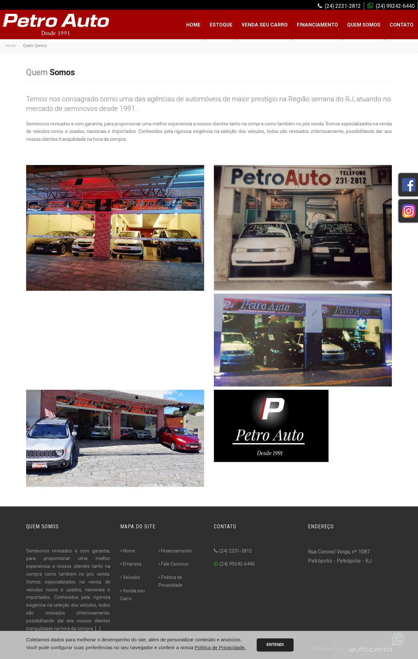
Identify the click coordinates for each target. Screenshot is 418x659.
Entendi (275, 644)
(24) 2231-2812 (233, 551)
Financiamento (317, 25)
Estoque (221, 25)
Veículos (130, 577)
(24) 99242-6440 (234, 564)
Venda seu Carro (265, 25)
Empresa (130, 564)
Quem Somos (363, 25)
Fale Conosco (173, 564)
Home (193, 25)
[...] (98, 628)
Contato (401, 25)
